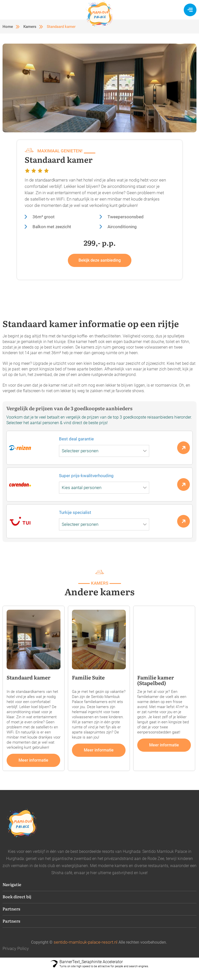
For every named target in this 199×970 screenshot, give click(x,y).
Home (8, 26)
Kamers (29, 26)
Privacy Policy (16, 948)
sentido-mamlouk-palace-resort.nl (85, 942)
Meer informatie (33, 760)
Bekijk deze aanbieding (100, 260)
